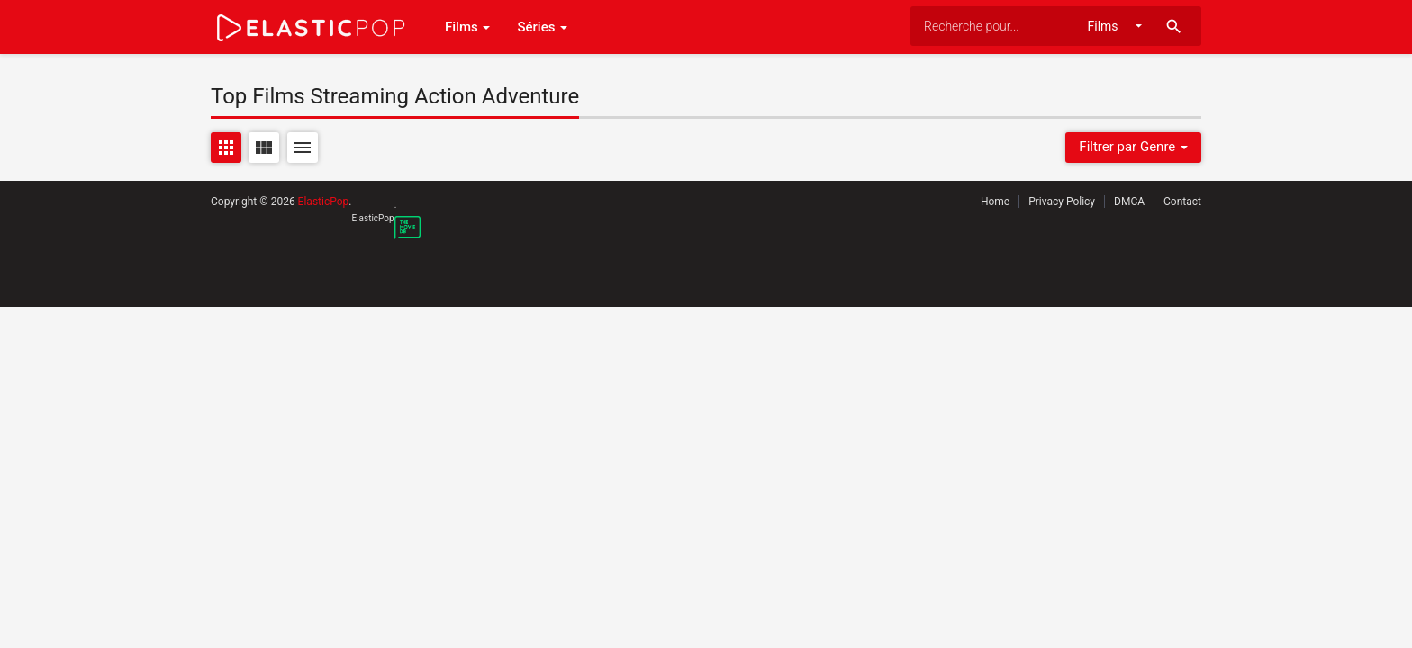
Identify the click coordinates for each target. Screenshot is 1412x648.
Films (467, 27)
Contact (1182, 201)
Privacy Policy (1061, 201)
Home (995, 201)
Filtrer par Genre (1133, 147)
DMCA (1129, 201)
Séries (542, 27)
